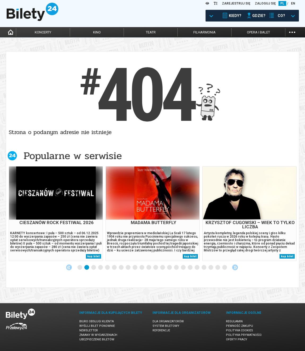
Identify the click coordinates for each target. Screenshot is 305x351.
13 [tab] (162, 267)
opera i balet (258, 32)
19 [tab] (204, 267)
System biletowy (165, 326)
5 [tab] (107, 267)
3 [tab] (94, 267)
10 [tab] (142, 267)
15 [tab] (176, 267)
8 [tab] (128, 267)
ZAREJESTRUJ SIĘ (236, 3)
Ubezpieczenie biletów (96, 339)
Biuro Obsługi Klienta (96, 321)
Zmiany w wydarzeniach (98, 335)
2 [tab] (87, 267)
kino (97, 32)
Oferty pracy (236, 339)
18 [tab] (197, 267)
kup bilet (93, 256)
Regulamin (234, 321)
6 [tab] (114, 267)
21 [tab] (218, 267)
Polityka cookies (239, 330)
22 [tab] (225, 267)
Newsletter (88, 330)
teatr (151, 32)
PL (282, 3)
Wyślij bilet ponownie (97, 326)
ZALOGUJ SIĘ (265, 3)
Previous (69, 267)
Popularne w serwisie (73, 156)
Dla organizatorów (168, 321)
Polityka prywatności (244, 335)
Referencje (161, 330)
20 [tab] (211, 267)
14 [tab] (169, 267)
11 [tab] (149, 267)
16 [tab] (183, 267)
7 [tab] (121, 267)
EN (293, 3)
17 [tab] (190, 267)
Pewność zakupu (239, 326)
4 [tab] (100, 267)
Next (235, 267)
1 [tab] (80, 267)
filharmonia (204, 32)
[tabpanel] (56, 213)
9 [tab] (135, 267)
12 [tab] (156, 267)
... (292, 31)
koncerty (43, 32)
